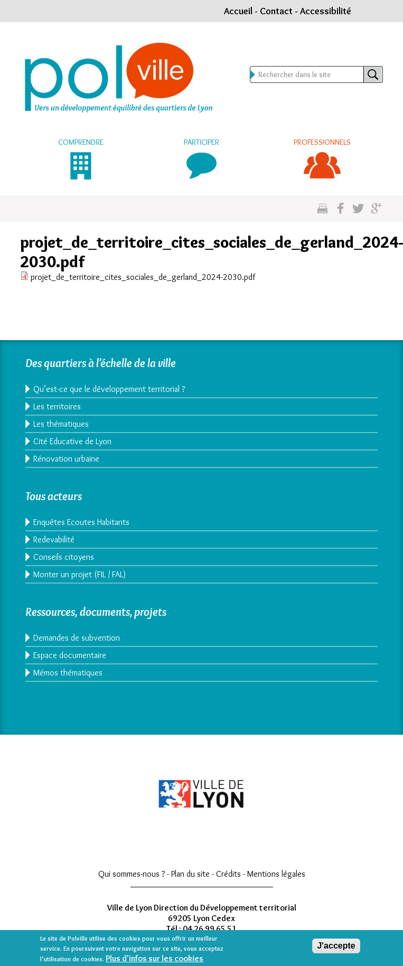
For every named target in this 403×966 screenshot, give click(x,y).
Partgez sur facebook (340, 208)
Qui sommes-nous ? (131, 874)
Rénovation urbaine (66, 459)
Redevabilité (53, 539)
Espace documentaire (69, 655)
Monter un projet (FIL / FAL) (79, 574)
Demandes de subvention (76, 638)
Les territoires (57, 406)
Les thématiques (61, 424)
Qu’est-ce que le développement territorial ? (109, 389)
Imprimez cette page (322, 208)
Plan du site (190, 874)
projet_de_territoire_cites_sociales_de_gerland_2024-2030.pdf (143, 277)
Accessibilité (325, 11)
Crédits (228, 874)
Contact (276, 11)
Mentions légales (276, 874)
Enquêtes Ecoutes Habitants (81, 522)
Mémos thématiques (67, 673)
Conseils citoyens (63, 557)
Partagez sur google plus (376, 208)
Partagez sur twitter (358, 208)
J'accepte (336, 948)
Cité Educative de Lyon (72, 441)
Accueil (238, 11)
